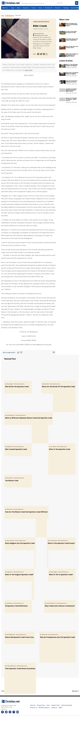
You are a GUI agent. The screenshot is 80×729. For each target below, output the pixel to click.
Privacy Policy (41, 705)
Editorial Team (55, 705)
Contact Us (54, 707)
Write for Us (33, 707)
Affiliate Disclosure (44, 707)
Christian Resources (9, 15)
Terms (48, 705)
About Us (32, 705)
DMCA (60, 707)
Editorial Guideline (66, 705)
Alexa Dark (41, 33)
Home (2, 15)
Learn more (28, 70)
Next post (75, 691)
